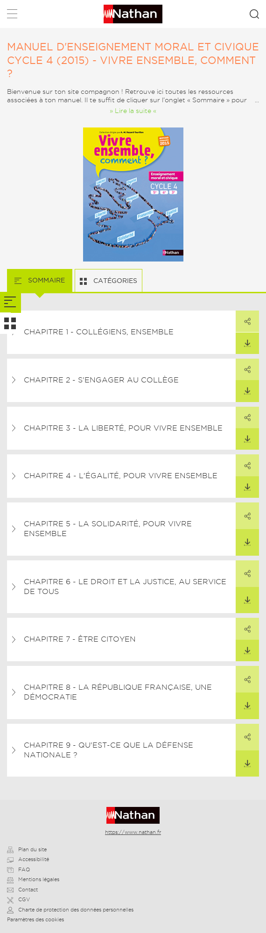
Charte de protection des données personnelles (70, 909)
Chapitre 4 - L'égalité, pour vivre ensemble (120, 476)
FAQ (18, 869)
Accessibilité (28, 859)
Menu (12, 15)
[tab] (10, 302)
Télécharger (243, 340)
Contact (22, 889)
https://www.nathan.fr (133, 832)
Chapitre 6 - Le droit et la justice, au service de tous (125, 586)
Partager (243, 318)
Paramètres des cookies (35, 919)
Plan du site (27, 849)
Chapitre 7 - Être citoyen (80, 639)
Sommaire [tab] (45, 280)
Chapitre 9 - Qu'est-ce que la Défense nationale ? (108, 750)
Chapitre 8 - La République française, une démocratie (118, 692)
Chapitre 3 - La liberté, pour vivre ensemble (123, 428)
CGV (18, 899)
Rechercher (254, 14)
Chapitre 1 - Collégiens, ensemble (99, 332)
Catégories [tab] (114, 280)
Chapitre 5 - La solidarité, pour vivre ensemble (108, 528)
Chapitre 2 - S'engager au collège (101, 380)
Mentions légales (33, 879)
